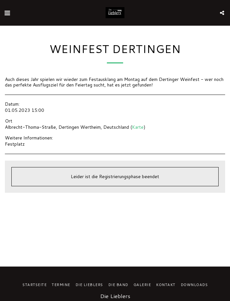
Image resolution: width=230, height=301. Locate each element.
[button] (7, 13)
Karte (138, 127)
